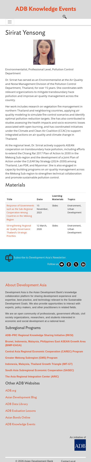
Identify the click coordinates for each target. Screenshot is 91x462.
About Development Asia (26, 285)
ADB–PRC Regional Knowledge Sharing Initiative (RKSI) (39, 335)
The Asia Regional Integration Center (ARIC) (32, 376)
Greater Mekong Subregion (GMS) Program (31, 357)
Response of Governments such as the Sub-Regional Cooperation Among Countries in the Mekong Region (20, 212)
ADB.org (10, 390)
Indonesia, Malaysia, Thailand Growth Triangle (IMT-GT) (39, 364)
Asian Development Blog (21, 397)
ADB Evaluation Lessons (20, 410)
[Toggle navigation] (9, 22)
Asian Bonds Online (17, 417)
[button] (65, 16)
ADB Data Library (16, 404)
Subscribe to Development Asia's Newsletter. (35, 257)
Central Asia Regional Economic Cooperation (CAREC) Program (44, 351)
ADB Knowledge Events (20, 424)
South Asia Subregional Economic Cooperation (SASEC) (39, 370)
